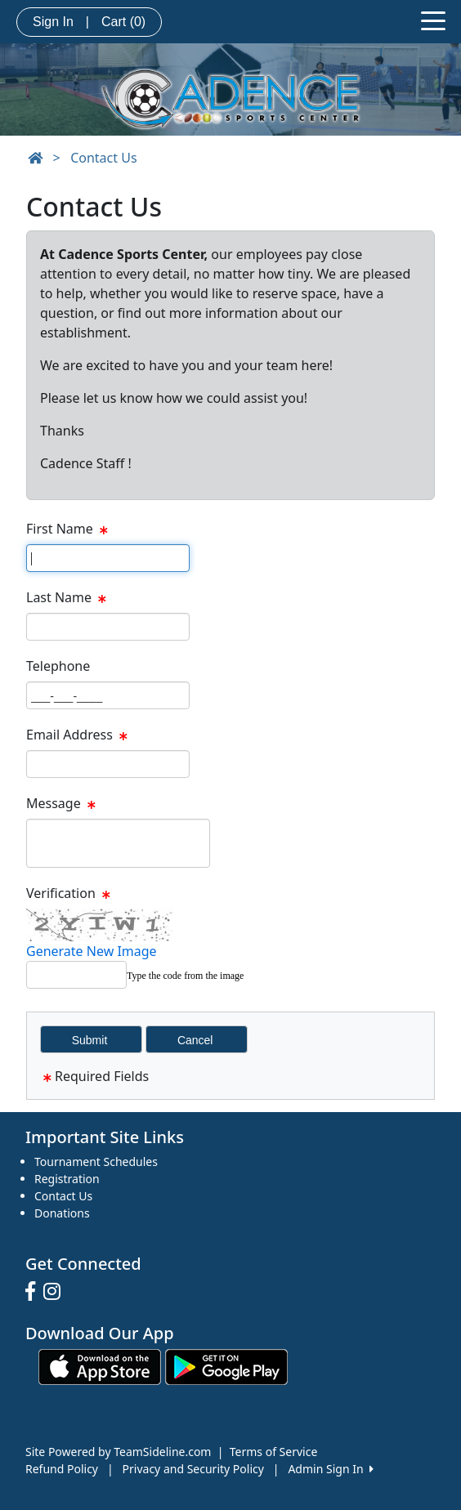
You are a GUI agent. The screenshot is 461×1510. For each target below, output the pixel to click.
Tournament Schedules (96, 1161)
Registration (67, 1178)
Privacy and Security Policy (193, 1468)
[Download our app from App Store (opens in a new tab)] (99, 1366)
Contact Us (103, 158)
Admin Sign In (330, 1468)
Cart (123, 22)
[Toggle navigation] (433, 19)
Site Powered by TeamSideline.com (118, 1451)
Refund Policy (61, 1468)
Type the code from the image (185, 975)
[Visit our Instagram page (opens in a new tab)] (56, 1291)
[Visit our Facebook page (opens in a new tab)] (34, 1291)
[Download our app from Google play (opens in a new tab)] (226, 1366)
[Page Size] (108, 558)
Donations (62, 1213)
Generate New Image (91, 951)
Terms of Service (274, 1451)
